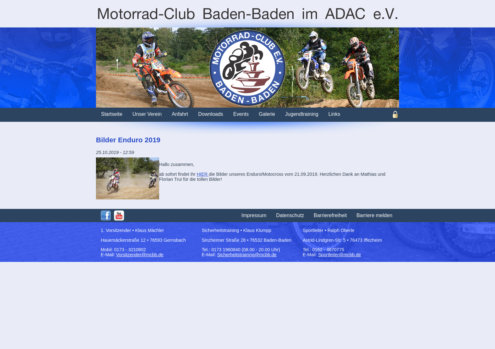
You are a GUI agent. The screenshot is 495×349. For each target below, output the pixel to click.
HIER (203, 174)
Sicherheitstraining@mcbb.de (247, 254)
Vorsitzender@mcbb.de (140, 254)
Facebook (106, 215)
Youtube (119, 215)
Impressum (254, 215)
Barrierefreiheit (330, 215)
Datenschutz (290, 215)
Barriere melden (374, 215)
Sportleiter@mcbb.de (339, 254)
